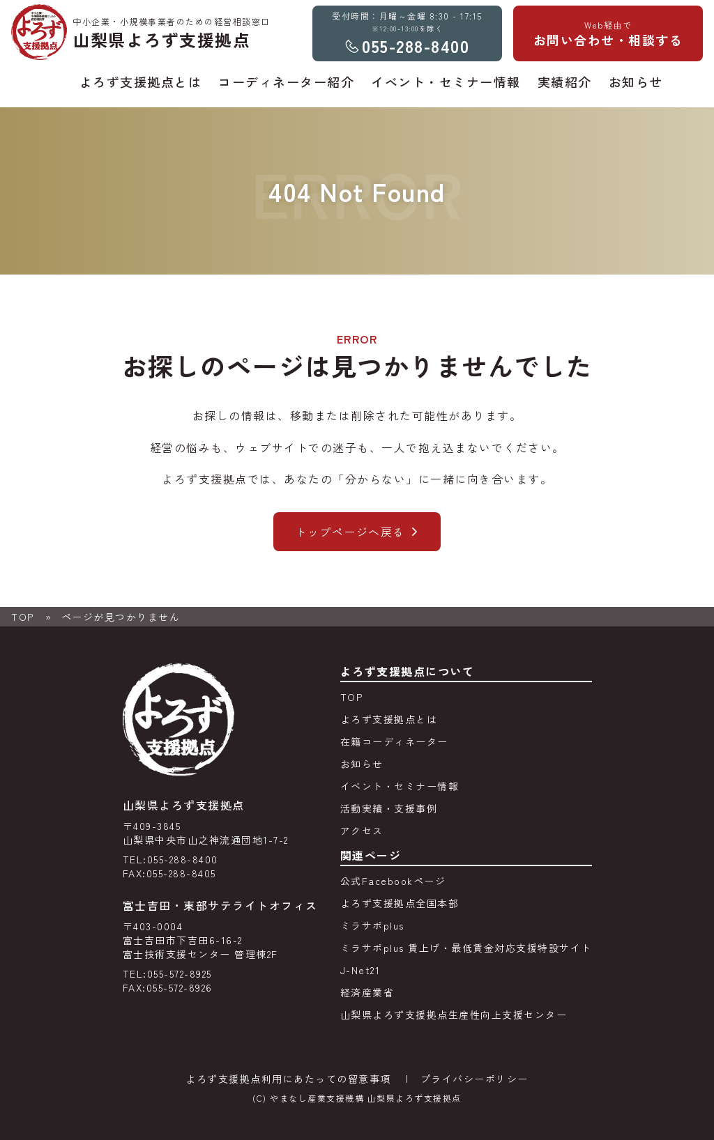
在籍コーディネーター (394, 741)
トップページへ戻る (350, 531)
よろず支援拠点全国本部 (399, 903)
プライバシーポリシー (474, 1079)
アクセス (361, 831)
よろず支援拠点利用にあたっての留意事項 (288, 1079)
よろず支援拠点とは (389, 719)
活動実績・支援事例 (389, 808)
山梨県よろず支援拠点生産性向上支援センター (454, 1015)
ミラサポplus (372, 925)
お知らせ (361, 764)
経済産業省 (367, 992)
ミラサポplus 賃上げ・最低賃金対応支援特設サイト (466, 948)
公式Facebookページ (393, 881)
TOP (22, 617)
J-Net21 (360, 970)
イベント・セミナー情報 (399, 786)
